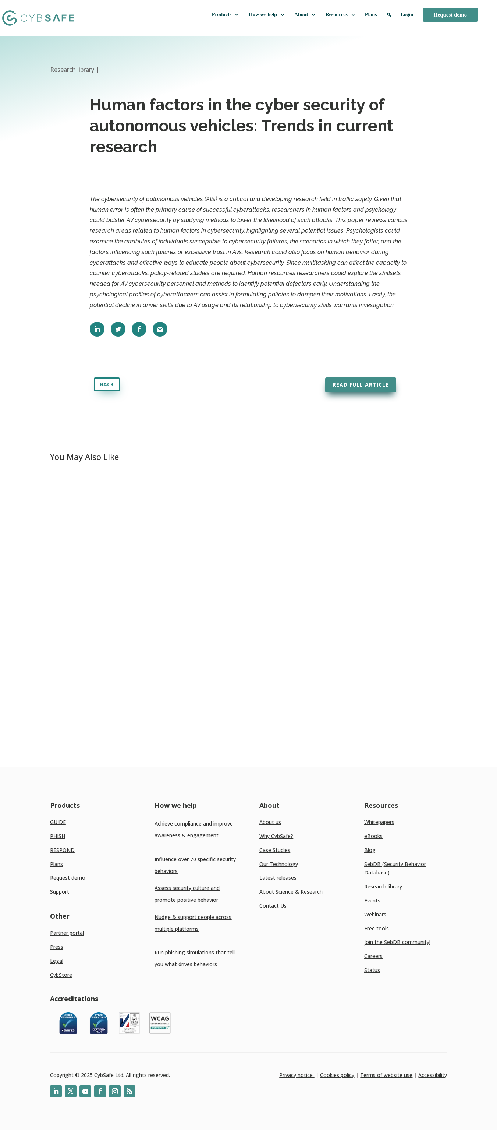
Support (59, 891)
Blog (370, 849)
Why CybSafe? (276, 835)
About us (270, 822)
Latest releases (278, 877)
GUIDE (58, 822)
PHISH (57, 835)
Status (372, 970)
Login (407, 14)
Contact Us (273, 905)
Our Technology (278, 863)
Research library (383, 886)
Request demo (450, 15)
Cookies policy (337, 1074)
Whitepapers (379, 822)
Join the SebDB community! (397, 942)
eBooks (373, 835)
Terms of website (381, 1074)
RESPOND (62, 849)
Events (372, 900)
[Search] (388, 18)
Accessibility (432, 1074)
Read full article (361, 384)
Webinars (375, 914)
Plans (371, 14)
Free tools (376, 928)
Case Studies (274, 849)
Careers (373, 956)
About (305, 14)
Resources (340, 14)
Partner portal (67, 932)
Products (225, 14)
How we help (267, 14)
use (407, 1074)
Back (107, 384)
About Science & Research (291, 891)
